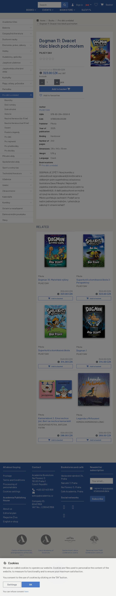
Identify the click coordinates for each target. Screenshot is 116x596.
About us (7, 508)
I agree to (103, 489)
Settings (12, 584)
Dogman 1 (81, 351)
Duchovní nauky (9, 40)
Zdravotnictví (8, 192)
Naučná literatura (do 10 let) (16, 119)
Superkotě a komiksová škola (54, 351)
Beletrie (6, 28)
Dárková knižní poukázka (14, 215)
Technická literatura (12, 174)
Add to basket (61, 90)
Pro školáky (10, 151)
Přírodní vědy (8, 157)
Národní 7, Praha (69, 482)
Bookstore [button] (66, 10)
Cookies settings (11, 491)
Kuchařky (6, 78)
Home (40, 21)
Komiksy (6, 203)
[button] (88, 5)
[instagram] (73, 507)
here (26, 591)
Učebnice (6, 180)
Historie (8, 115)
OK (30, 584)
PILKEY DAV (45, 53)
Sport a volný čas (10, 168)
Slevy (5, 221)
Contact (36, 467)
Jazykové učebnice (11, 63)
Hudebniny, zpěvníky (12, 58)
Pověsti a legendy (12, 133)
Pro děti (8, 138)
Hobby (5, 52)
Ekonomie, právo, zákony (14, 46)
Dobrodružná (10, 110)
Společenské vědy (11, 162)
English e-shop (10, 521)
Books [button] (30, 10)
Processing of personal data (10, 486)
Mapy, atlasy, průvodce (13, 84)
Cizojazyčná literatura (12, 34)
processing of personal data (103, 489)
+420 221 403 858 (42, 489)
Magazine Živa (10, 517)
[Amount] (49, 83)
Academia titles (9, 23)
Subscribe (97, 498)
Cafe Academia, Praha (72, 491)
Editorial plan (9, 512)
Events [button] (46, 10)
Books (51, 21)
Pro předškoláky (12, 147)
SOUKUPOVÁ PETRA (47, 425)
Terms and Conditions (14, 479)
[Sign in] (77, 5)
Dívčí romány (10, 106)
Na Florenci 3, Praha (71, 487)
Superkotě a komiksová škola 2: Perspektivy (93, 282)
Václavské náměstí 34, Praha (72, 477)
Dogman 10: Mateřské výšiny (53, 280)
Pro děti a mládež (10, 96)
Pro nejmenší (10, 142)
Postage (7, 475)
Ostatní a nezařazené (12, 209)
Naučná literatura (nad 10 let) (17, 124)
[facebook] (64, 507)
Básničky (8, 101)
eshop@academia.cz (42, 494)
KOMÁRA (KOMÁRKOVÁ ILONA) (90, 422)
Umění (5, 186)
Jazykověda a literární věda (12, 71)
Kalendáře (7, 198)
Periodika (6, 90)
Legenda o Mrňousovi (87, 418)
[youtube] (64, 515)
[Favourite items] (96, 5)
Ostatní (8, 129)
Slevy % (86, 10)
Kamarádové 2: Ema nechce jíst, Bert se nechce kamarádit (54, 420)
